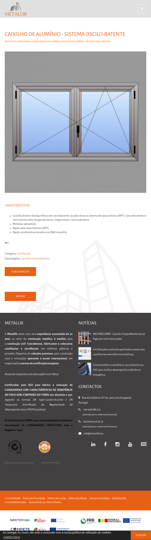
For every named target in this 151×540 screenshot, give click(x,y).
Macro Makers (54, 502)
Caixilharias (24, 41)
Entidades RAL (119, 498)
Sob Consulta (20, 271)
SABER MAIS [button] (11, 537)
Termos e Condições (99, 498)
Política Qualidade (78, 498)
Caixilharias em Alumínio (46, 41)
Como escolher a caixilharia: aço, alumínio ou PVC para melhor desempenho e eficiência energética (118, 370)
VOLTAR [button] (20, 296)
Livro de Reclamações (15, 502)
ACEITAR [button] (141, 535)
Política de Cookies (57, 498)
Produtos (10, 41)
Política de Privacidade (34, 498)
